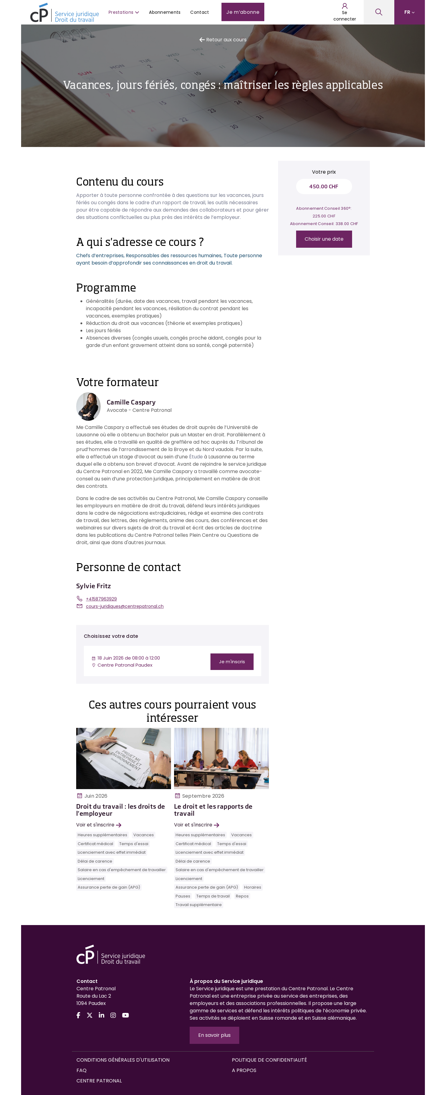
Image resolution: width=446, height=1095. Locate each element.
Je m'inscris (232, 661)
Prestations (124, 12)
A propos (244, 1070)
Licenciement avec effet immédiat (112, 852)
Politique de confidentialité (269, 1059)
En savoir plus (214, 1035)
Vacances (143, 835)
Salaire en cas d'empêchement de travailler (122, 870)
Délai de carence (95, 861)
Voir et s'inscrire (98, 824)
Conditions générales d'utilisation (122, 1059)
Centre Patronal (99, 1080)
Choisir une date (324, 239)
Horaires (252, 887)
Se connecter (344, 12)
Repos (242, 896)
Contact (199, 12)
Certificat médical (95, 844)
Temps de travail (213, 896)
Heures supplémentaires (102, 835)
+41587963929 (101, 599)
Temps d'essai (133, 844)
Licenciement (91, 879)
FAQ (81, 1070)
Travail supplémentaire (199, 905)
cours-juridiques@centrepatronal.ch (125, 606)
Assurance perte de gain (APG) (109, 887)
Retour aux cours (223, 39)
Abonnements (164, 12)
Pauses (183, 896)
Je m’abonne (242, 12)
